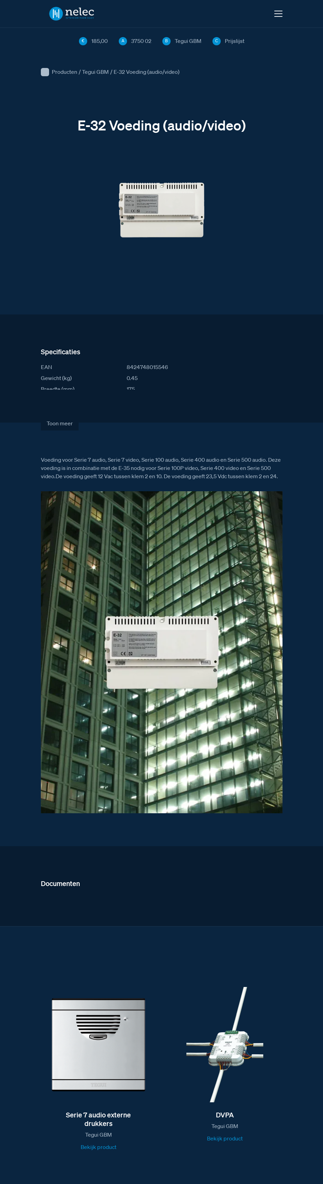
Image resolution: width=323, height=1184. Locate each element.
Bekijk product (98, 1146)
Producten (64, 71)
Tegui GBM (95, 71)
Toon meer (60, 423)
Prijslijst (234, 40)
